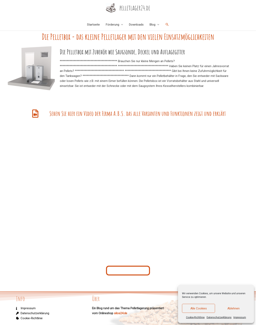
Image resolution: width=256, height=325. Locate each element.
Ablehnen (233, 308)
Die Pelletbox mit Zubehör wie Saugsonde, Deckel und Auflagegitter (100, 52)
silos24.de (120, 313)
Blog (152, 24)
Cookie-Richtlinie (195, 317)
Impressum (239, 317)
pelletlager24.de (134, 7)
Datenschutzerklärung (219, 317)
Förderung (112, 24)
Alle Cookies (198, 308)
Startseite (93, 24)
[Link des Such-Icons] (167, 25)
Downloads (136, 24)
